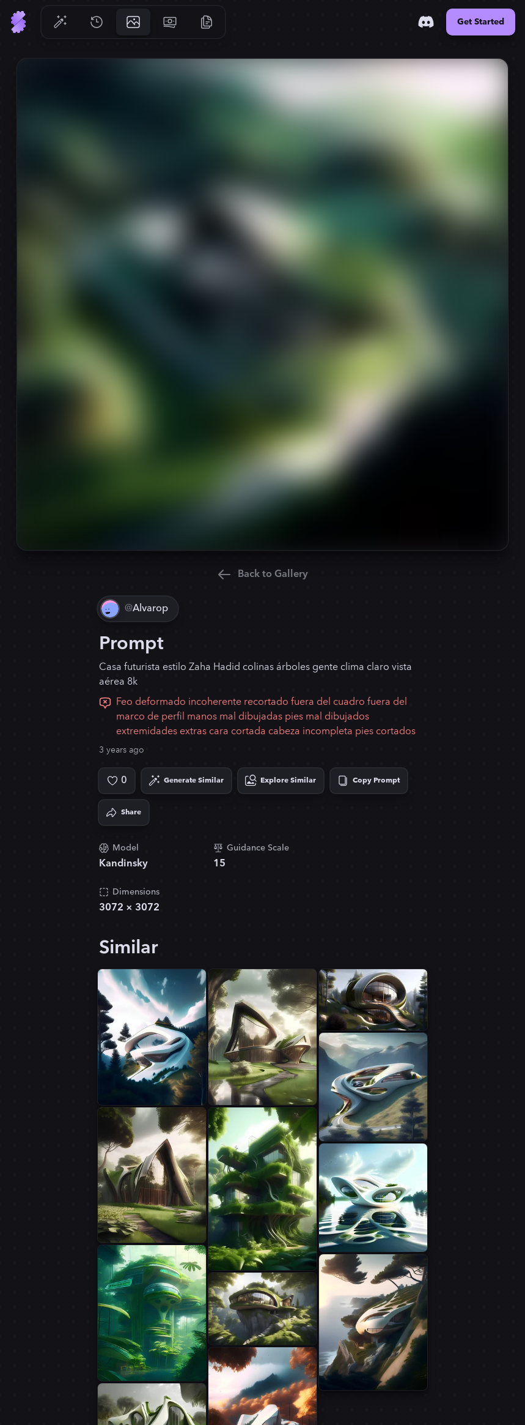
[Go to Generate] (60, 22)
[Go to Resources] (206, 22)
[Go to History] (96, 22)
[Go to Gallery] (133, 22)
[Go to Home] (18, 22)
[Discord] (426, 22)
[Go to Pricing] (170, 22)
